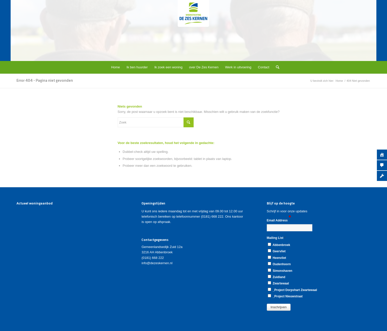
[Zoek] (276, 67)
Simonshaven (280, 270)
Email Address (279, 220)
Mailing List (276, 238)
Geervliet (277, 251)
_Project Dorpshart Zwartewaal (292, 290)
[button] (279, 307)
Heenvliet (277, 258)
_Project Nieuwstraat (285, 296)
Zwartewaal (278, 283)
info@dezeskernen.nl (156, 263)
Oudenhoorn (279, 264)
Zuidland (276, 277)
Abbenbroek (279, 245)
